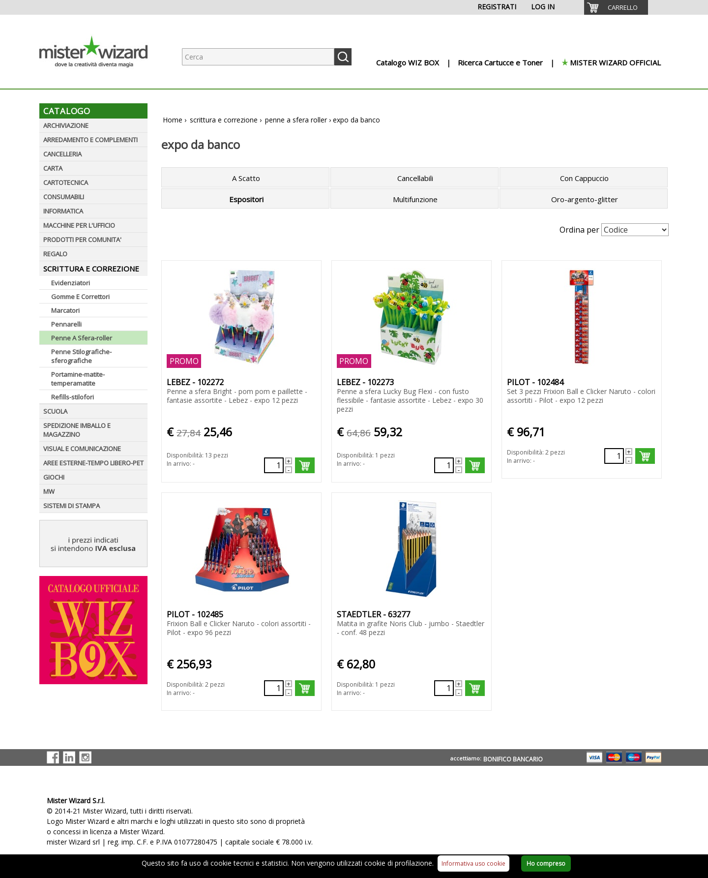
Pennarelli (66, 324)
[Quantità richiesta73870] (444, 688)
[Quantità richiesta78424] (444, 465)
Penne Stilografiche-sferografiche (81, 356)
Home (172, 119)
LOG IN (543, 6)
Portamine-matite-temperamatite (78, 379)
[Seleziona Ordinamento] (635, 229)
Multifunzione (415, 199)
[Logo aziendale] (100, 79)
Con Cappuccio (584, 178)
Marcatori (65, 310)
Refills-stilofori (72, 397)
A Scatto (246, 178)
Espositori (246, 199)
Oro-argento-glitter (584, 199)
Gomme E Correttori (80, 296)
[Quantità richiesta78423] (274, 465)
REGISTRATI (496, 6)
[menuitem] (616, 7)
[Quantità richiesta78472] (274, 688)
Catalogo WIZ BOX (407, 62)
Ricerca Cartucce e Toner (500, 62)
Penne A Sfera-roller (81, 337)
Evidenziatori (70, 282)
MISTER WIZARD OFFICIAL (615, 62)
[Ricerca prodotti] (258, 56)
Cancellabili (415, 178)
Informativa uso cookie (473, 863)
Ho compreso (546, 863)
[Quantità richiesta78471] (614, 456)
